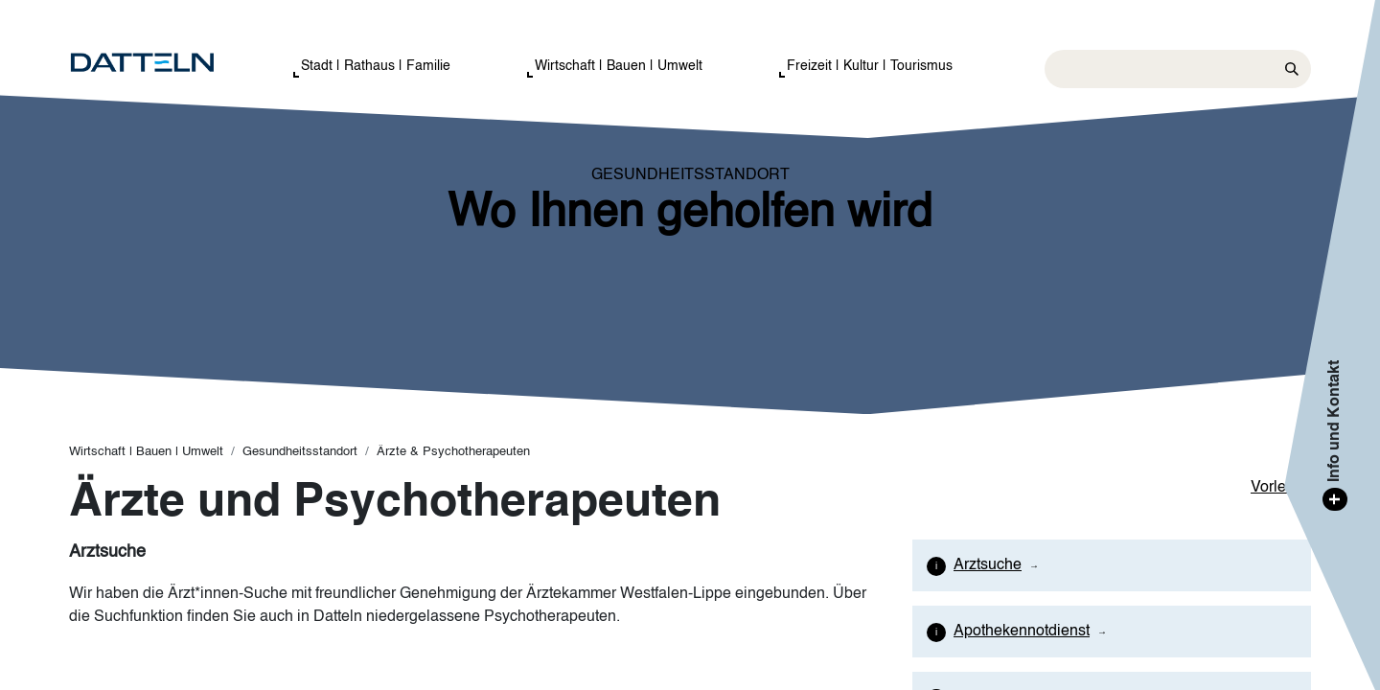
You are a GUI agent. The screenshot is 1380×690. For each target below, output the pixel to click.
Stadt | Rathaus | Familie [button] (375, 66)
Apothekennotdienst (1022, 631)
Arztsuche (988, 565)
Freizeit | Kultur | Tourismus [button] (870, 66)
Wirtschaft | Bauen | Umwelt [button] (618, 66)
